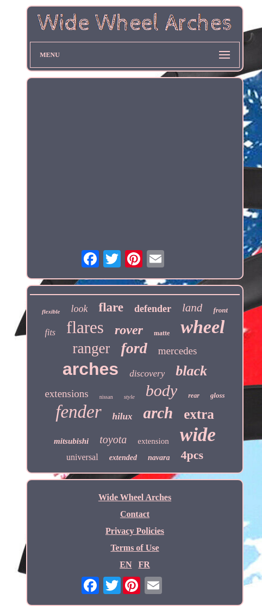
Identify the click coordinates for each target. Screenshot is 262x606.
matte (162, 333)
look (79, 308)
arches (90, 369)
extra (199, 414)
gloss (217, 395)
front (220, 310)
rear (193, 395)
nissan (106, 397)
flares (85, 327)
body (161, 390)
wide (198, 434)
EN (126, 564)
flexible (51, 311)
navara (159, 458)
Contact (134, 514)
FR (143, 564)
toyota (113, 439)
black (191, 371)
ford (134, 348)
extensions (66, 393)
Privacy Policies (134, 530)
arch (158, 413)
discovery (147, 373)
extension (153, 441)
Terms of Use (134, 547)
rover (129, 330)
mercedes (177, 350)
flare (110, 307)
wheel (202, 327)
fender (78, 412)
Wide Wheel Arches (134, 497)
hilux (123, 416)
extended (123, 458)
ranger (91, 348)
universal (82, 457)
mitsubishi (71, 441)
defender (152, 308)
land (192, 307)
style (129, 396)
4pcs (191, 455)
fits (50, 332)
